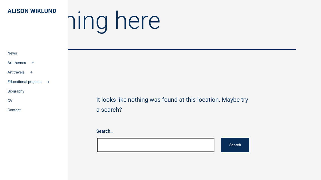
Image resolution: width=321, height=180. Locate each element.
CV (10, 100)
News (12, 53)
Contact (14, 110)
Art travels (16, 72)
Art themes (17, 62)
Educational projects (25, 82)
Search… (105, 131)
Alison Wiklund (32, 11)
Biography (16, 91)
